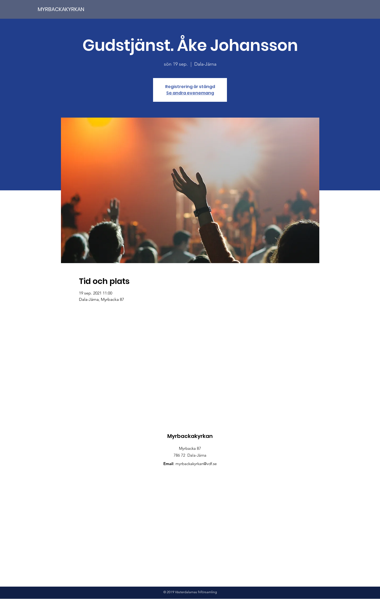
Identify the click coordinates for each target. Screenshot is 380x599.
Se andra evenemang (190, 93)
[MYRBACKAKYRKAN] (71, 9)
